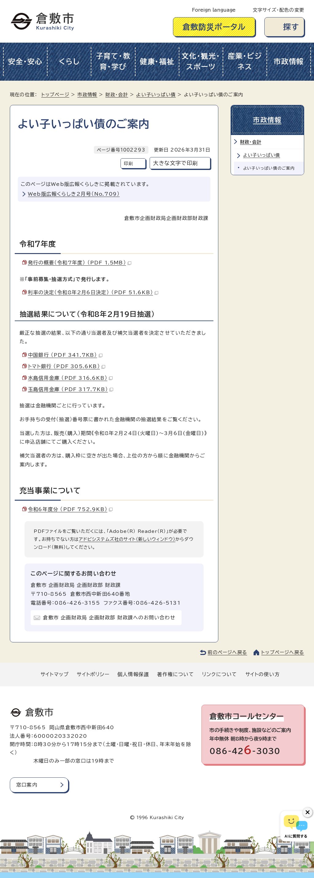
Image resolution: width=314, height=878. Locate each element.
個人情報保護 (133, 674)
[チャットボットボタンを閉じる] (307, 812)
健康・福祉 (157, 61)
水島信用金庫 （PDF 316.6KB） (70, 377)
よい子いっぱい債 (156, 94)
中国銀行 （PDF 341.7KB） (65, 354)
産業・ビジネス (245, 61)
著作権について (175, 674)
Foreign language (214, 10)
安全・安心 (25, 61)
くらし (69, 61)
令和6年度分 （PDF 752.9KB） (70, 509)
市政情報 (289, 61)
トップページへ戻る (282, 652)
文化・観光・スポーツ (201, 61)
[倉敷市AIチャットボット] (296, 826)
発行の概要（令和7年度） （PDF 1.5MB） (79, 262)
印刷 (128, 163)
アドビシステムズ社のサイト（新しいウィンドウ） (127, 539)
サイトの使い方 (262, 674)
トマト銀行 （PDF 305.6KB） (66, 366)
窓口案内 (26, 784)
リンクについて (219, 674)
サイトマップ (54, 674)
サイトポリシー (93, 674)
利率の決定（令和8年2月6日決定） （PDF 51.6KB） (93, 292)
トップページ (55, 94)
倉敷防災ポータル (214, 27)
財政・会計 (116, 94)
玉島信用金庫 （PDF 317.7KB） (70, 389)
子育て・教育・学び (113, 61)
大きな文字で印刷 (175, 163)
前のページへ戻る (227, 652)
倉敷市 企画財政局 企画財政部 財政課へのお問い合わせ (109, 617)
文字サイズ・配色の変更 (278, 10)
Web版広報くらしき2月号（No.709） (74, 193)
